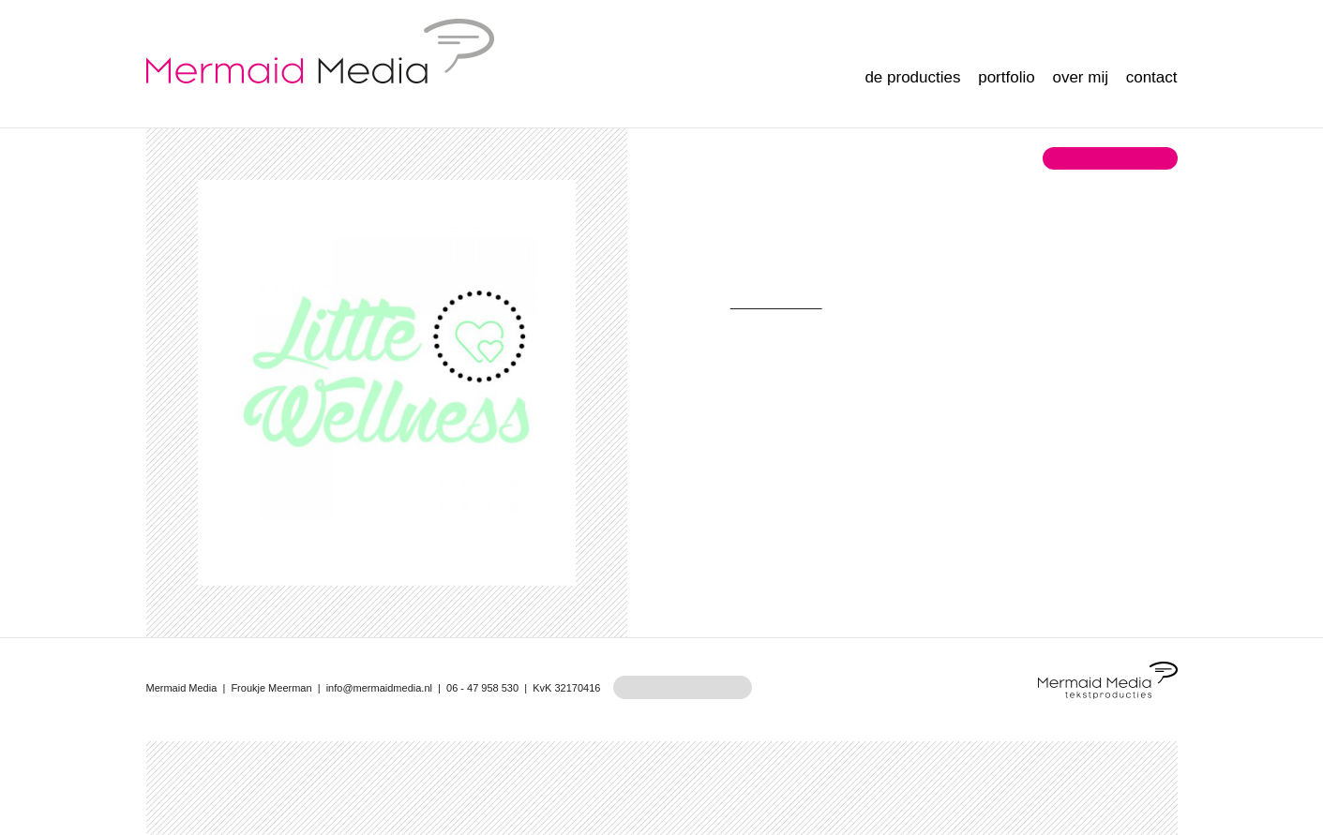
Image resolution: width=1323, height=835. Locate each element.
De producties (912, 77)
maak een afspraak (682, 687)
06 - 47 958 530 (482, 687)
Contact (1152, 77)
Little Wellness (775, 302)
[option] (387, 369)
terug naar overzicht (1108, 158)
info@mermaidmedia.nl (379, 687)
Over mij (1080, 77)
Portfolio (1006, 77)
